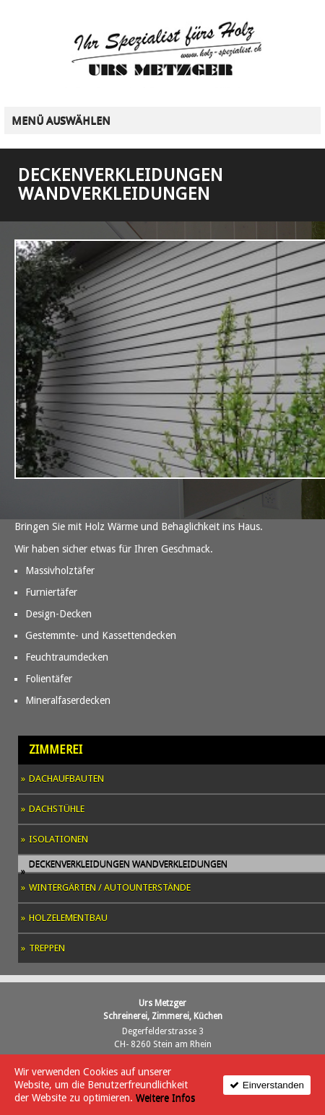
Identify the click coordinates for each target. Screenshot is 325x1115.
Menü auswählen (61, 120)
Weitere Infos (165, 1097)
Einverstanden (273, 1085)
